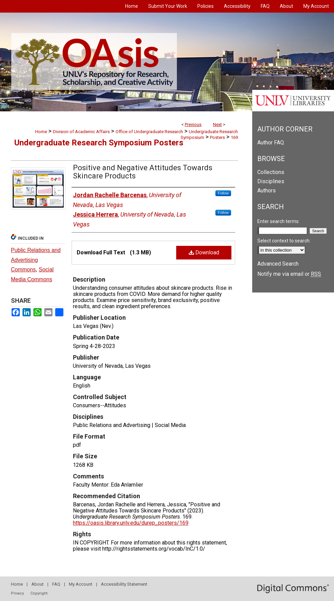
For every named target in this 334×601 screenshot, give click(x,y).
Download (204, 252)
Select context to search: (283, 240)
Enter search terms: (278, 221)
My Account (80, 584)
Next (217, 124)
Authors (266, 190)
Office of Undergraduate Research (149, 131)
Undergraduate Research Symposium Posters (98, 142)
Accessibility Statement (124, 584)
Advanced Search (278, 263)
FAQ (56, 584)
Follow (223, 193)
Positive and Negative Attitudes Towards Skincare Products (142, 171)
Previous (193, 124)
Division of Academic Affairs (81, 131)
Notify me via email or (289, 274)
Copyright (38, 593)
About (37, 584)
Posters (217, 137)
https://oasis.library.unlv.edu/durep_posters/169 (130, 523)
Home (41, 131)
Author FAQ (270, 142)
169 (234, 137)
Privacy (17, 593)
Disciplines (270, 181)
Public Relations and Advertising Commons (36, 260)
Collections (270, 172)
